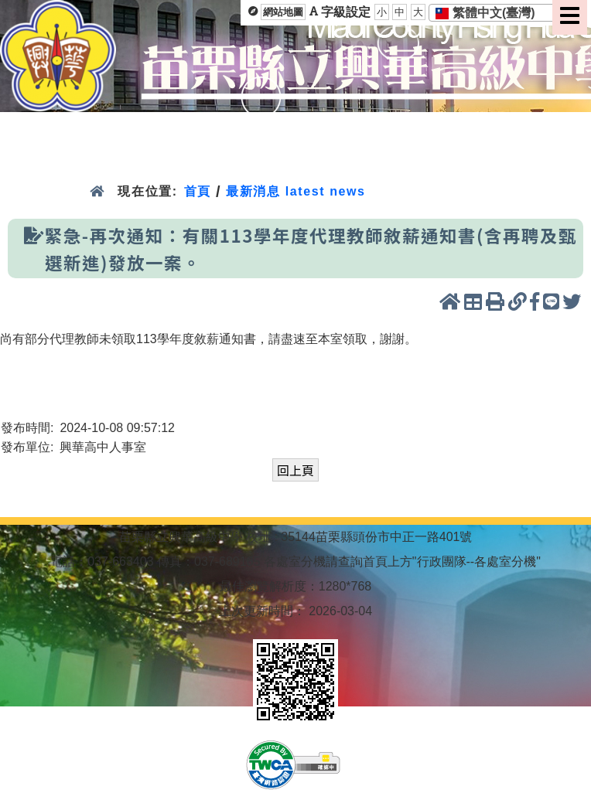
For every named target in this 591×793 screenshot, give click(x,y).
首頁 (197, 191)
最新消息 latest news (295, 191)
